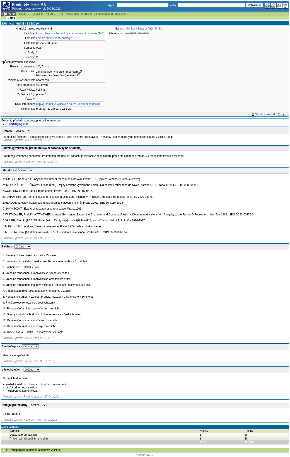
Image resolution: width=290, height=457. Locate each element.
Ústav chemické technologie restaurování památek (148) (70, 33)
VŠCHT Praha (145, 455)
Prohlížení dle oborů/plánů (97, 13)
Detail (11, 18)
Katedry (50, 13)
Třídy (60, 13)
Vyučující (37, 13)
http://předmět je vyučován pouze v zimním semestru (68, 104)
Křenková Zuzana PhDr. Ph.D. (144, 28)
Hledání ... (24, 13)
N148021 (131, 33)
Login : (111, 5)
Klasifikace (72, 13)
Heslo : (172, 5)
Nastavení (121, 13)
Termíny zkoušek (265, 114)
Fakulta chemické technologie (54, 38)
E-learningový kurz (17, 124)
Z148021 (143, 33)
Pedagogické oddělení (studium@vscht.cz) (35, 450)
